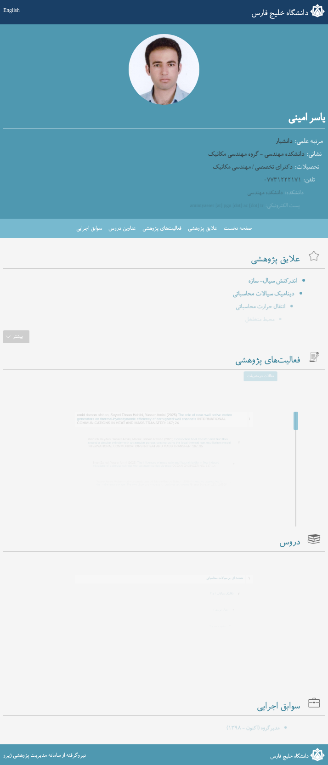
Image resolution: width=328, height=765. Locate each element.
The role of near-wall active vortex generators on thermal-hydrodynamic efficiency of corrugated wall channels (156, 415)
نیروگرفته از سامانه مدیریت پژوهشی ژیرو (44, 755)
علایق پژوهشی (202, 228)
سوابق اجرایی (89, 228)
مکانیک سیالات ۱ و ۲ (215, 592)
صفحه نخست (238, 228)
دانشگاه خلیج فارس (279, 13)
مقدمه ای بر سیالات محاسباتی (214, 576)
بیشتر (18, 337)
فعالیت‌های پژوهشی (161, 228)
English (11, 10)
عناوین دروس (122, 228)
